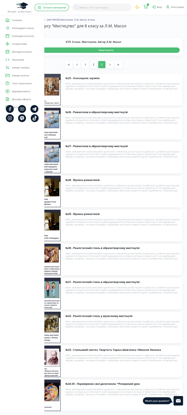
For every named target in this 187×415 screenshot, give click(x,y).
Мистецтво (69, 19)
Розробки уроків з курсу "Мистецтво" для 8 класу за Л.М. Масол (93, 353)
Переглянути (63, 50)
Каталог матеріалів (64, 7)
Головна (53, 19)
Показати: (55, 31)
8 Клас (83, 19)
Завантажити (128, 50)
